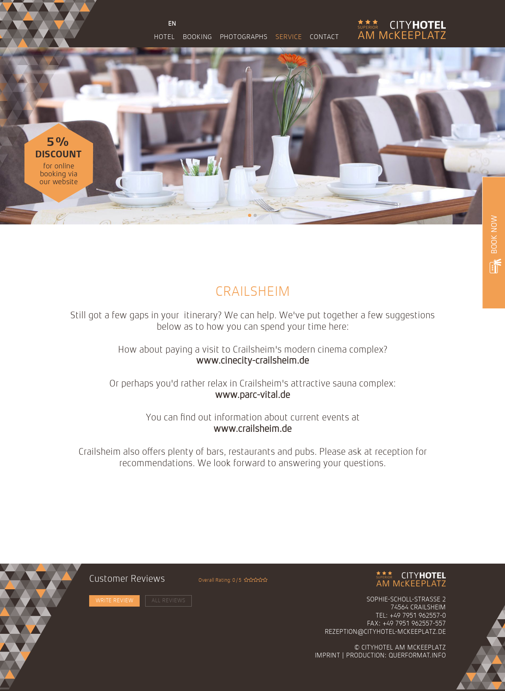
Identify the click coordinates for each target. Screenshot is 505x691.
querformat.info (417, 655)
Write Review (114, 600)
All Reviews (168, 600)
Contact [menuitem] (324, 37)
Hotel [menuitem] (164, 37)
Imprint (327, 655)
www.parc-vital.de (252, 395)
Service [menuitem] (288, 37)
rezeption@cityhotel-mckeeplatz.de (385, 632)
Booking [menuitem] (197, 37)
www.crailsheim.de (252, 429)
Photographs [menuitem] (243, 37)
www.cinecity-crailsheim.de (252, 361)
